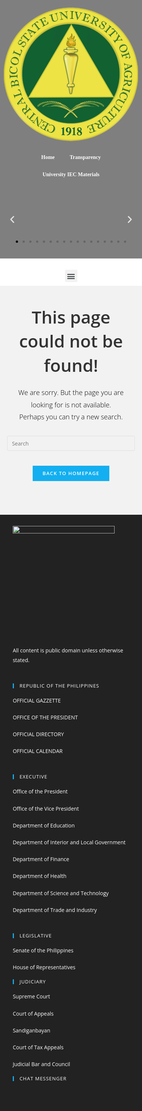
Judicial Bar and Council (41, 1064)
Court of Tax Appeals (38, 1047)
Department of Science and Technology (61, 893)
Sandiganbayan (31, 1030)
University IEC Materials (71, 174)
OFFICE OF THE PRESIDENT (45, 717)
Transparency (85, 157)
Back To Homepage (70, 473)
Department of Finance (41, 859)
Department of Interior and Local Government (69, 842)
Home (48, 157)
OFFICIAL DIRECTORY (38, 734)
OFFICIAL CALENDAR (38, 751)
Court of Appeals (33, 1013)
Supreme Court (31, 996)
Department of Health (39, 875)
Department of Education (44, 825)
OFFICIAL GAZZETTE (37, 700)
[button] (17, 242)
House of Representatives (44, 967)
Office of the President (40, 791)
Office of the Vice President (46, 808)
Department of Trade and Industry (55, 909)
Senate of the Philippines (43, 950)
